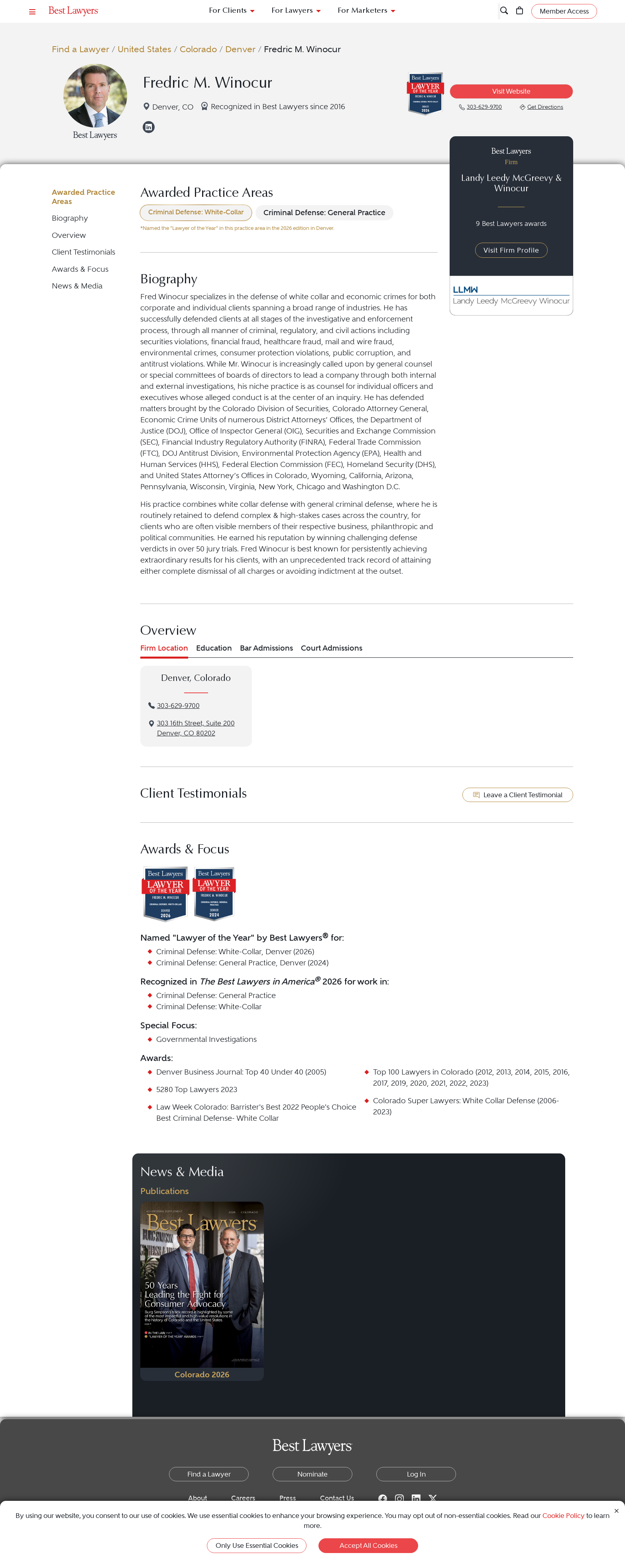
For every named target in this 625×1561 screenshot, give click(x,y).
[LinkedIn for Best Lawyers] (416, 1498)
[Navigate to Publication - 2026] (202, 1291)
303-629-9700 (178, 706)
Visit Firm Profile (511, 250)
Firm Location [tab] (164, 648)
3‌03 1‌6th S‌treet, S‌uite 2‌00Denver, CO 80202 (196, 728)
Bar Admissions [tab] (266, 648)
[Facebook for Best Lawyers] (382, 1498)
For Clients (228, 11)
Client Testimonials (83, 252)
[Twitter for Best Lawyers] (432, 1498)
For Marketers (362, 11)
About (197, 1498)
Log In (416, 1474)
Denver (240, 49)
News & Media (77, 285)
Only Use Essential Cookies (257, 1545)
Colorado (198, 49)
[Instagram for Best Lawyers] (399, 1498)
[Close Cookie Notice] (616, 1510)
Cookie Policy (563, 1516)
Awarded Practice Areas (83, 197)
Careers (243, 1498)
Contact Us (337, 1498)
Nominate (312, 1474)
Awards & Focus (80, 269)
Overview (69, 235)
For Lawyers (292, 11)
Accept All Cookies (368, 1545)
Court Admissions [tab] (331, 648)
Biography (70, 218)
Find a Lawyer (80, 49)
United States (144, 49)
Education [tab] (214, 648)
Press (287, 1498)
